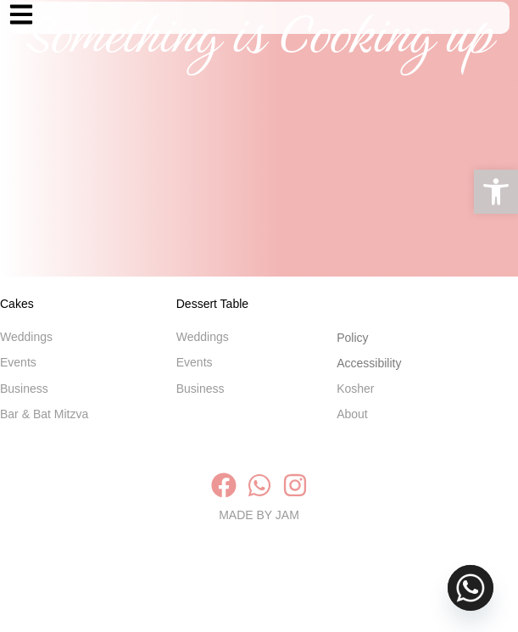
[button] (496, 192)
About (352, 433)
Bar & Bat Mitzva (44, 432)
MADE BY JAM (259, 600)
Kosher (357, 408)
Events (18, 382)
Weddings (26, 356)
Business (24, 407)
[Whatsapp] (470, 588)
